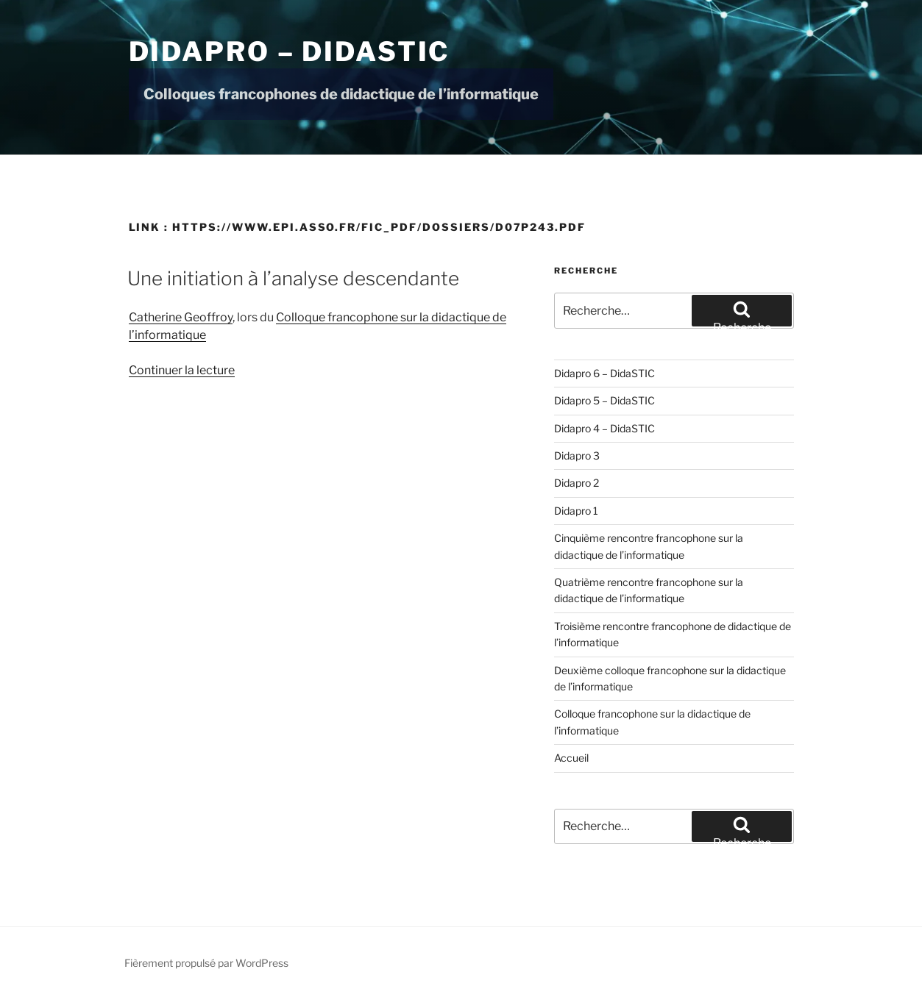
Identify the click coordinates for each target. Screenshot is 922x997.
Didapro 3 (577, 455)
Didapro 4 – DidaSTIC (604, 428)
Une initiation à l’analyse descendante (293, 278)
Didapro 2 (576, 482)
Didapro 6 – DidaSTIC (604, 373)
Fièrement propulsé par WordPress (206, 963)
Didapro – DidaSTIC (289, 51)
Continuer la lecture (182, 370)
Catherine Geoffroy (181, 317)
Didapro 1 (576, 510)
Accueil (571, 757)
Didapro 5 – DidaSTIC (604, 400)
